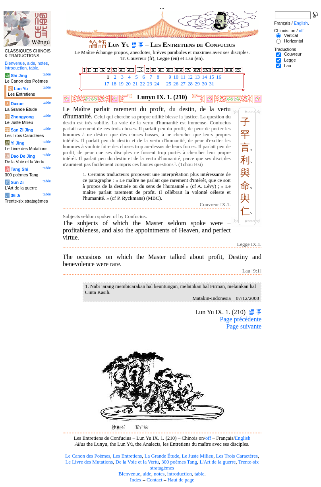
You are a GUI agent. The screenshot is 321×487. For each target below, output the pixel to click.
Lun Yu (21, 88)
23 (149, 84)
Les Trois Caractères (237, 456)
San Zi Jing (22, 130)
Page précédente (240, 319)
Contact (154, 480)
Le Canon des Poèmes (87, 456)
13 (196, 77)
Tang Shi (19, 169)
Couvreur (293, 54)
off (208, 438)
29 (196, 84)
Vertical (291, 35)
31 (211, 84)
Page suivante (243, 326)
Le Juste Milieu (198, 456)
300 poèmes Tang (179, 462)
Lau (287, 65)
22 (142, 84)
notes (159, 474)
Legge (290, 60)
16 (218, 77)
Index (135, 480)
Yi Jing (18, 143)
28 (189, 84)
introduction (179, 474)
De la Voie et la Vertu (137, 462)
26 (175, 84)
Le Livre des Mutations (89, 462)
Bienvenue (129, 474)
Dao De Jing (23, 156)
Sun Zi (17, 182)
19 (120, 84)
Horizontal (293, 41)
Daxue (17, 103)
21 (134, 84)
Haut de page (181, 480)
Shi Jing (19, 75)
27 (182, 84)
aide (147, 474)
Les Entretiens (127, 456)
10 (175, 77)
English (242, 438)
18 (113, 84)
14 (204, 77)
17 (106, 84)
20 (127, 84)
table (200, 474)
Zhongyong (22, 116)
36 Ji (15, 195)
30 (204, 84)
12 (189, 77)
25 (168, 84)
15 (211, 77)
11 (182, 77)
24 (156, 84)
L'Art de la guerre (217, 462)
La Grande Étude (162, 456)
